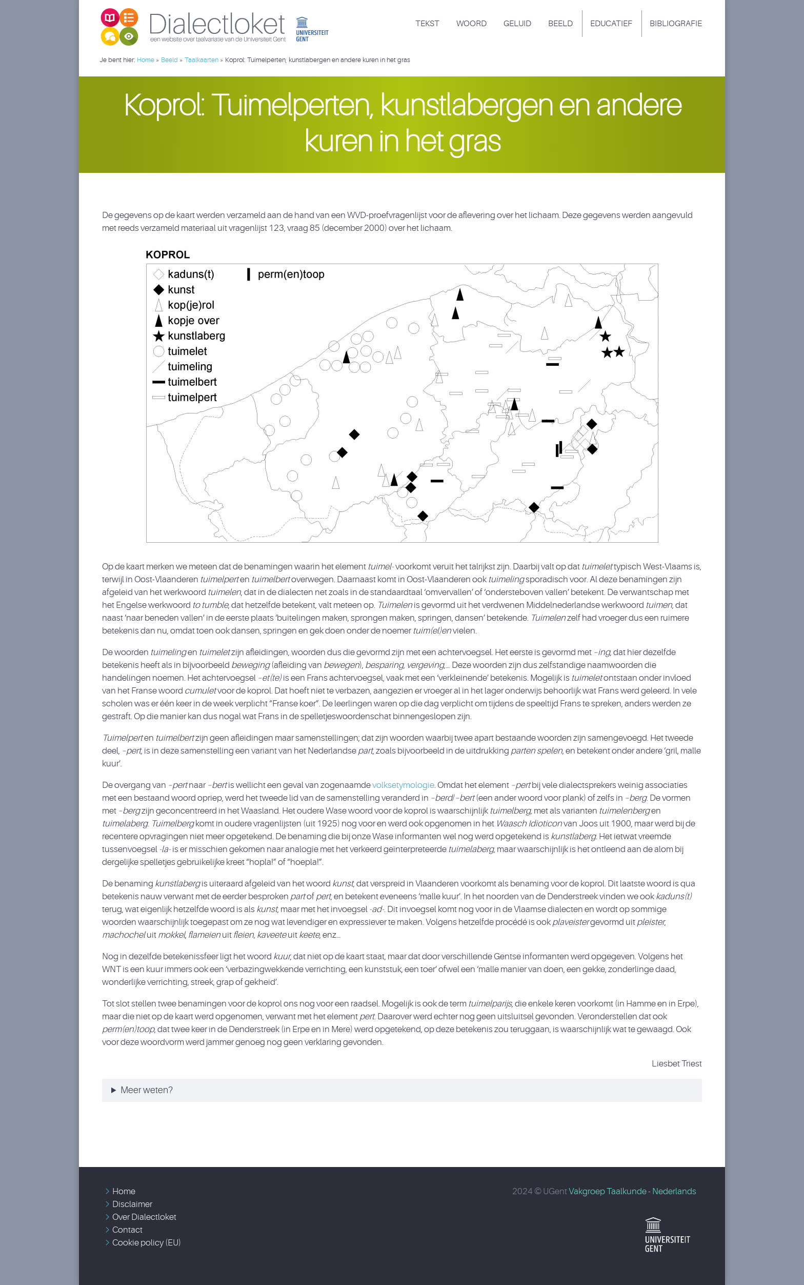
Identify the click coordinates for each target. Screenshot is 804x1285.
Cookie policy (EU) (146, 1243)
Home (123, 1191)
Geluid (517, 23)
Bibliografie (676, 23)
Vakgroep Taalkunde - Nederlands (632, 1191)
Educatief (611, 23)
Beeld (560, 23)
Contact (127, 1230)
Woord (471, 23)
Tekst (427, 23)
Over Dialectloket (144, 1217)
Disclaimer (132, 1204)
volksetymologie (403, 785)
